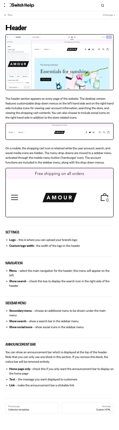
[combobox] (102, 5)
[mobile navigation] (114, 5)
